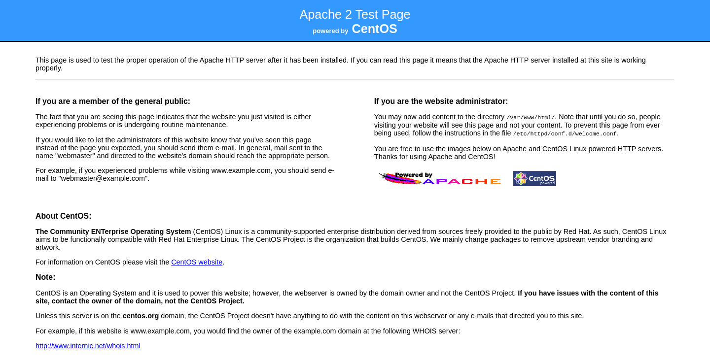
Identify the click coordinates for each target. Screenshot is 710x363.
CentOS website (196, 261)
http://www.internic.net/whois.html (88, 345)
